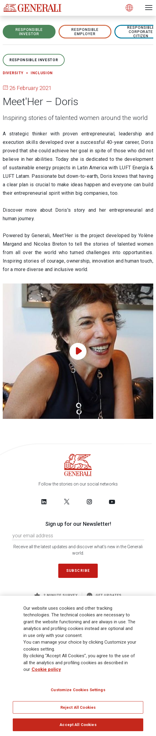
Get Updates (104, 595)
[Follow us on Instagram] (89, 501)
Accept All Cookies (77, 727)
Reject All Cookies (78, 709)
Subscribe (78, 571)
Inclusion (42, 73)
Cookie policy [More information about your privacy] (46, 672)
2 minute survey (56, 595)
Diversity (13, 73)
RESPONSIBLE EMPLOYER (85, 32)
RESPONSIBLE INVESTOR (29, 32)
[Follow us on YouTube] (112, 501)
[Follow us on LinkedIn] (44, 501)
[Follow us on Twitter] (66, 501)
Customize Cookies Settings (78, 692)
